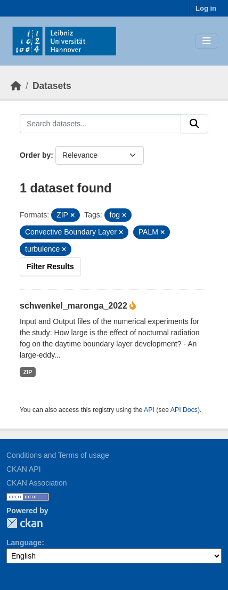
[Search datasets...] (100, 123)
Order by (35, 155)
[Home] (16, 85)
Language (24, 542)
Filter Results (50, 266)
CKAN (24, 523)
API (149, 410)
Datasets (51, 85)
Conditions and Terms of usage (57, 455)
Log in (206, 8)
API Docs (184, 410)
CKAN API (23, 469)
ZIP (27, 372)
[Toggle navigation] (206, 41)
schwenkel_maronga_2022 (74, 305)
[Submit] (194, 123)
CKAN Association (36, 483)
